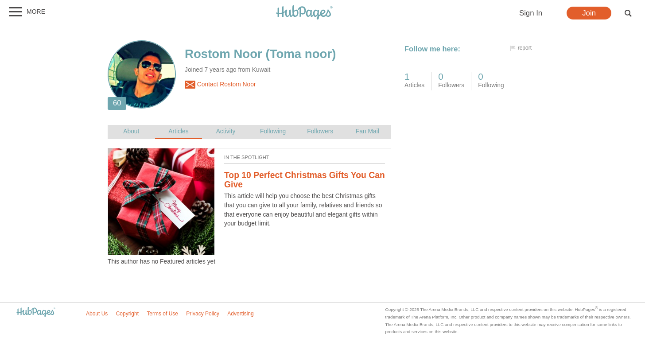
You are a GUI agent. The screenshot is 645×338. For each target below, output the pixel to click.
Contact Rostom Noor (220, 84)
